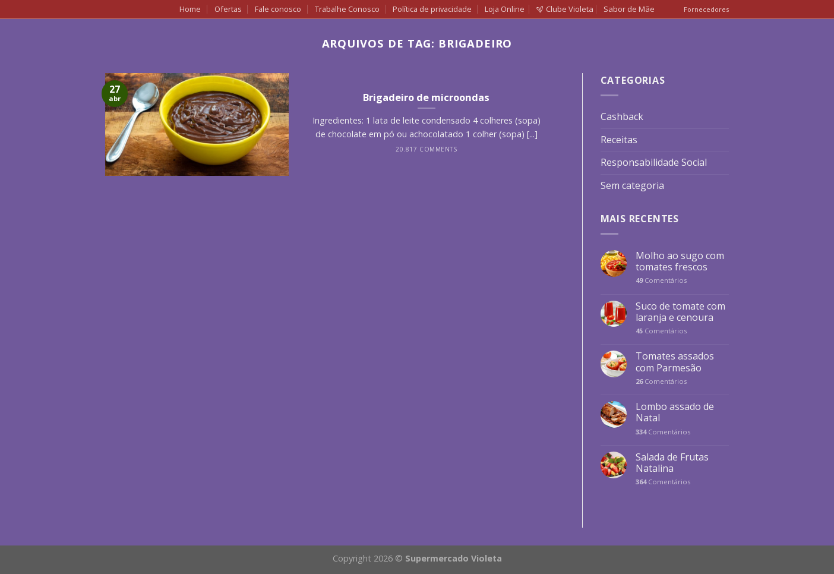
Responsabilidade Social (654, 162)
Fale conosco (278, 9)
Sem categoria (632, 185)
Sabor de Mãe (629, 9)
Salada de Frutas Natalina (672, 463)
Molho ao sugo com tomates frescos (680, 261)
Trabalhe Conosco (347, 9)
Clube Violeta (564, 9)
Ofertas (228, 9)
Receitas (619, 139)
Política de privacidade (432, 9)
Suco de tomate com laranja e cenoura (680, 312)
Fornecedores (706, 9)
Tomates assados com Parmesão (675, 362)
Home (190, 9)
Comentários (661, 280)
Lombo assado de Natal (675, 412)
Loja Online (505, 9)
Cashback (622, 116)
